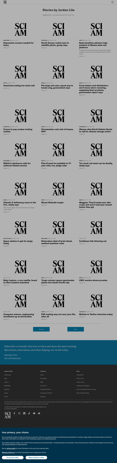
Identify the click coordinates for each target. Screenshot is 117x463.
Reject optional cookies (36, 457)
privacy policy (11, 448)
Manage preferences (8, 452)
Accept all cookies (13, 457)
